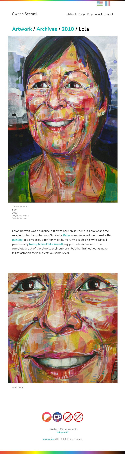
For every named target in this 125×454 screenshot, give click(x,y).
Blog (90, 14)
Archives (46, 29)
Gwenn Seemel (24, 13)
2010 (68, 29)
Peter (66, 235)
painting (17, 240)
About (98, 14)
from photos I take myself (46, 244)
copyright (49, 439)
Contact (108, 14)
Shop (82, 14)
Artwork (71, 14)
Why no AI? (62, 432)
